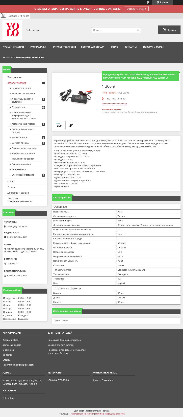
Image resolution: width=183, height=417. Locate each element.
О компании (8, 350)
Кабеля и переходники (23, 159)
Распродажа (14, 77)
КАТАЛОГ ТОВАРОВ (63, 47)
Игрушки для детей (21, 88)
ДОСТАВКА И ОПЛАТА (92, 47)
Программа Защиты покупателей (64, 340)
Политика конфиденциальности (23, 57)
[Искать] (138, 30)
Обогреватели (19, 169)
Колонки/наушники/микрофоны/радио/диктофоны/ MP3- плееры (24, 115)
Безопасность (18, 107)
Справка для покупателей (61, 345)
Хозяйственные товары (23, 124)
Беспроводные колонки (23, 153)
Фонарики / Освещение (23, 93)
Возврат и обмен (10, 340)
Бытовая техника (20, 143)
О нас (10, 181)
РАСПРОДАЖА (38, 47)
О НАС (114, 47)
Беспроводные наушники (24, 148)
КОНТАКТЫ (131, 47)
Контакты (7, 355)
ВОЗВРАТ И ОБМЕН (153, 47)
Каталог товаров (16, 82)
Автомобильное (19, 137)
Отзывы (12, 187)
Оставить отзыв (136, 8)
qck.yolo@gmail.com (17, 237)
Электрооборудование (23, 175)
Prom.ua (105, 411)
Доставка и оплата (18, 192)
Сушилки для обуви (21, 164)
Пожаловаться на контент (82, 414)
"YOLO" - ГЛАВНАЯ (13, 47)
